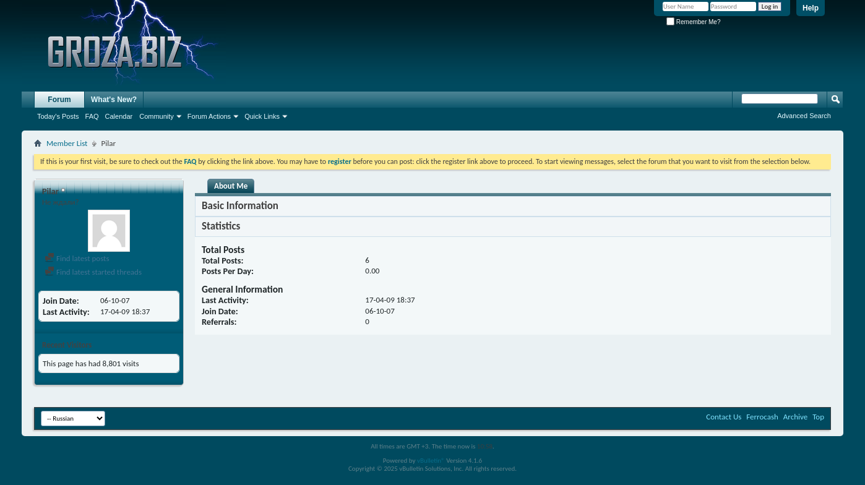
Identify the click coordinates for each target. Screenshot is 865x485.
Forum (59, 99)
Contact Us (723, 416)
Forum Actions (209, 116)
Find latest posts (77, 258)
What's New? (114, 99)
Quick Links (262, 116)
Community (156, 116)
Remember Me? (693, 22)
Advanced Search (804, 115)
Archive (795, 416)
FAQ (92, 116)
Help (811, 8)
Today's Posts (58, 116)
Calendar (119, 116)
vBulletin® (431, 461)
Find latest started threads (93, 272)
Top (818, 416)
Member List (66, 143)
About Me (230, 186)
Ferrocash (762, 416)
